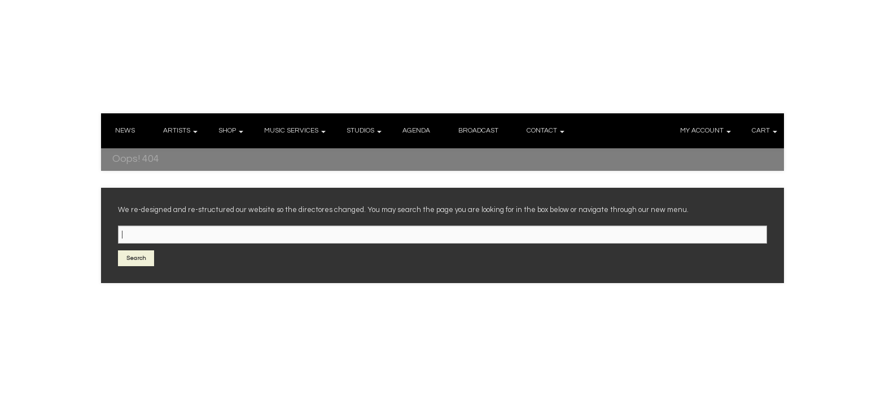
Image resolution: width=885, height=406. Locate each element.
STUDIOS (360, 130)
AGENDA (416, 130)
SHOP (227, 130)
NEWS (125, 130)
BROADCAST (478, 130)
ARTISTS (176, 130)
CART (761, 130)
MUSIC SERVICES (291, 130)
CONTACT (542, 130)
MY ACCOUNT (702, 130)
